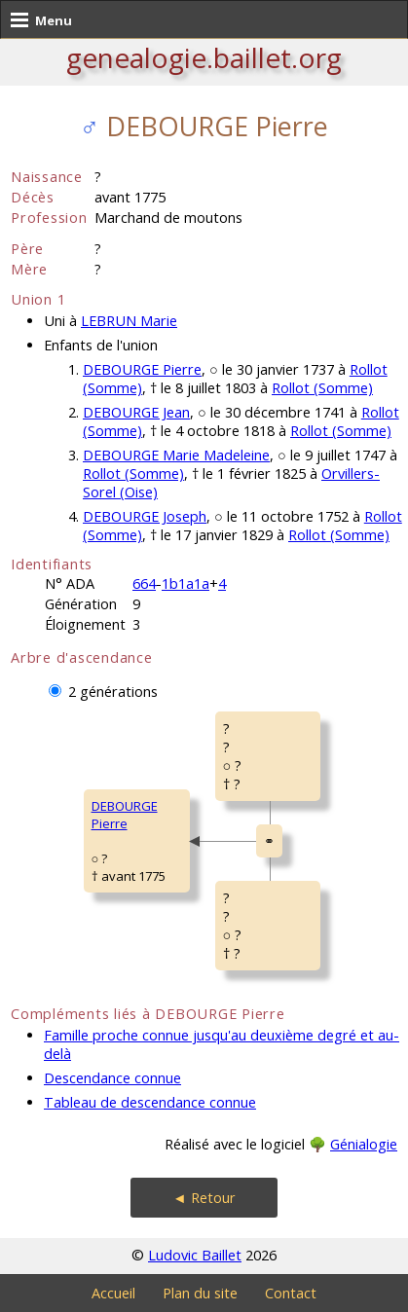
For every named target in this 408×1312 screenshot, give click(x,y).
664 (144, 583)
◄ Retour (203, 1197)
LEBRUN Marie (129, 320)
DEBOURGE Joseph (144, 516)
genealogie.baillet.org (204, 57)
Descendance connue (112, 1078)
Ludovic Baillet (194, 1255)
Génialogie (363, 1144)
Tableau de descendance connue (150, 1102)
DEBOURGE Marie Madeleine (176, 455)
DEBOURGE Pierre (142, 369)
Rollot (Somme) (322, 388)
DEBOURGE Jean (136, 412)
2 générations (113, 691)
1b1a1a (185, 583)
